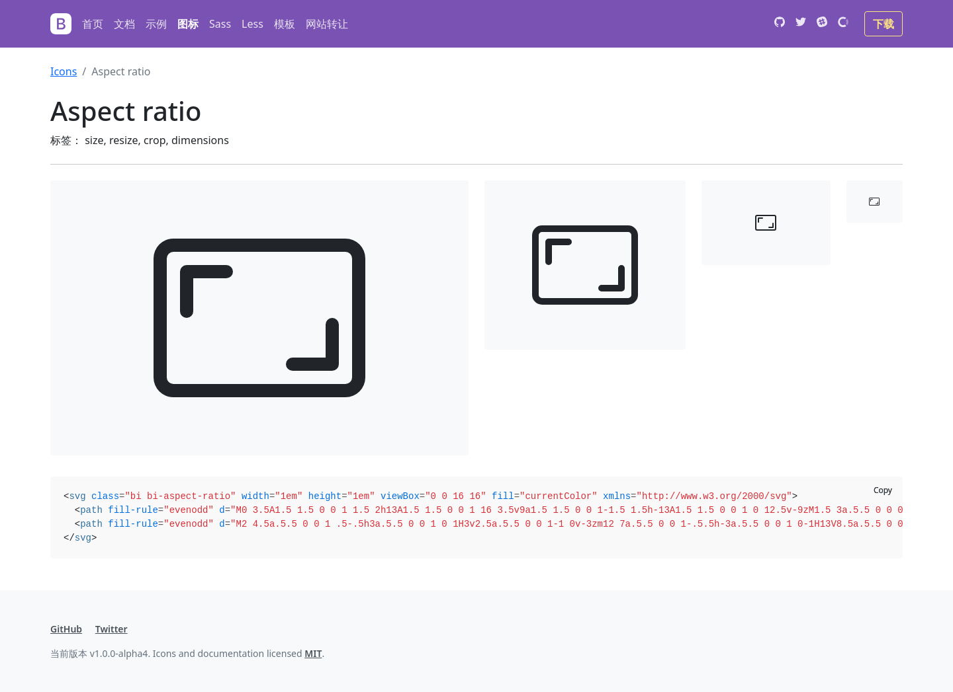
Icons (63, 71)
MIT (313, 653)
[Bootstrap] (60, 24)
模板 (284, 24)
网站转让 (327, 24)
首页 (92, 24)
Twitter (111, 629)
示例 (156, 24)
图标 (188, 24)
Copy (883, 490)
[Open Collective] (843, 23)
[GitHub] (780, 23)
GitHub (66, 629)
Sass (220, 24)
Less (252, 24)
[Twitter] (801, 23)
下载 (883, 24)
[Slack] (822, 23)
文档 (124, 24)
